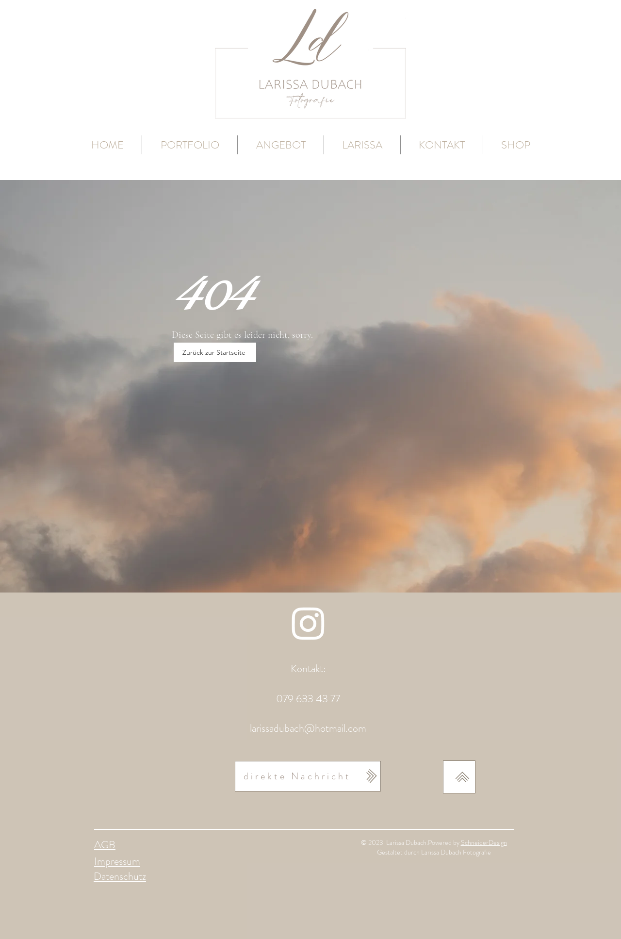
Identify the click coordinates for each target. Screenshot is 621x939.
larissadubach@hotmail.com (308, 728)
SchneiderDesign (484, 842)
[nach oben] (459, 776)
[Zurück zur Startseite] (215, 352)
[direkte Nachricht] (308, 776)
